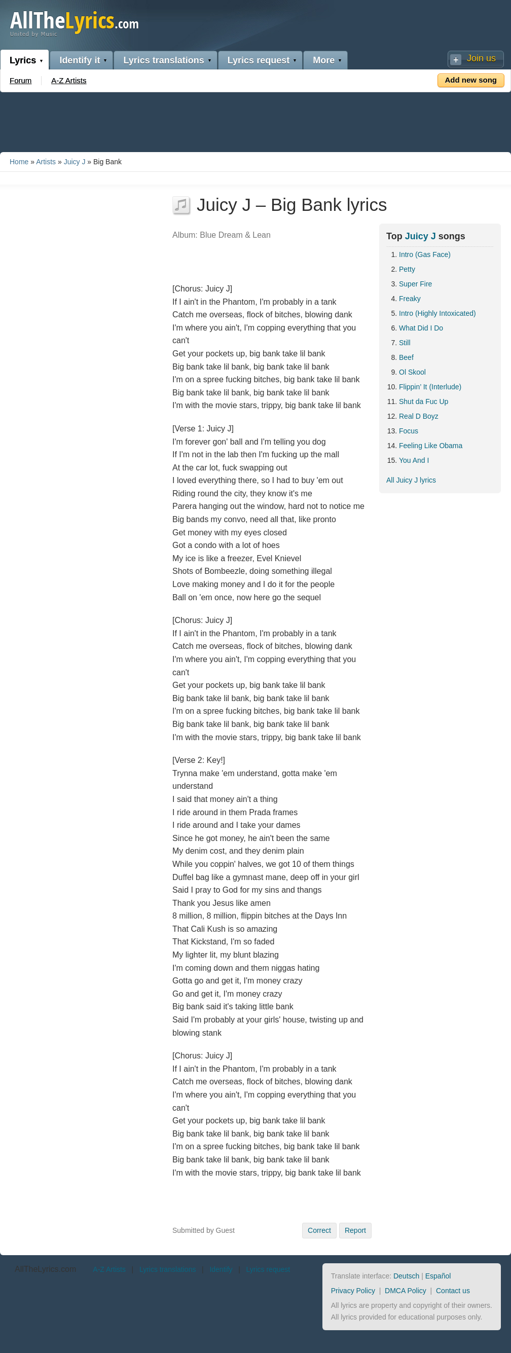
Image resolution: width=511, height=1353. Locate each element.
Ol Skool (412, 372)
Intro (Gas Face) (425, 254)
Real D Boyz (419, 416)
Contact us (453, 1291)
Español (438, 1276)
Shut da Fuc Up (423, 401)
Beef (406, 357)
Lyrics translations (163, 60)
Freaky (410, 299)
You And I (414, 460)
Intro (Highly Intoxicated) (437, 313)
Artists (46, 162)
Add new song (471, 80)
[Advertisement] (255, 120)
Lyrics (23, 60)
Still (405, 343)
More (324, 60)
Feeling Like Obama (430, 446)
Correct (319, 1230)
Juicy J (75, 162)
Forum (20, 80)
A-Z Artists (68, 80)
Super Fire (415, 284)
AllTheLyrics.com (45, 1269)
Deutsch (406, 1276)
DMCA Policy (405, 1291)
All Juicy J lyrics (411, 480)
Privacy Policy (353, 1291)
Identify (220, 1269)
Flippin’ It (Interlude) (430, 387)
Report (355, 1230)
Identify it (79, 60)
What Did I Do (421, 328)
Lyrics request (258, 60)
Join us (481, 58)
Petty (407, 269)
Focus (408, 431)
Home (19, 162)
